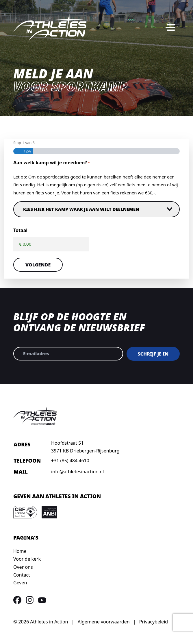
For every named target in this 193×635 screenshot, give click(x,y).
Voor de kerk (27, 559)
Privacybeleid (153, 622)
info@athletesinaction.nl (77, 471)
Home (20, 551)
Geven (20, 582)
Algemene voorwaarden (104, 622)
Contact (21, 575)
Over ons (23, 567)
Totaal (20, 230)
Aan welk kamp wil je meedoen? (51, 163)
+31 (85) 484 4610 (70, 460)
